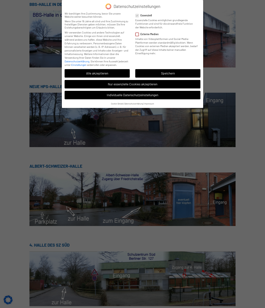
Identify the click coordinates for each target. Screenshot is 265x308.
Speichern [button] (168, 73)
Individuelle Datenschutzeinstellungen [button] (132, 95)
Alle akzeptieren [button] (97, 73)
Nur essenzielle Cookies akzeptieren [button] (132, 84)
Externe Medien (148, 33)
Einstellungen (78, 64)
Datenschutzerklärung (77, 61)
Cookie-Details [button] (117, 103)
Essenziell (144, 15)
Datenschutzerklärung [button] (133, 103)
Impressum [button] (149, 103)
